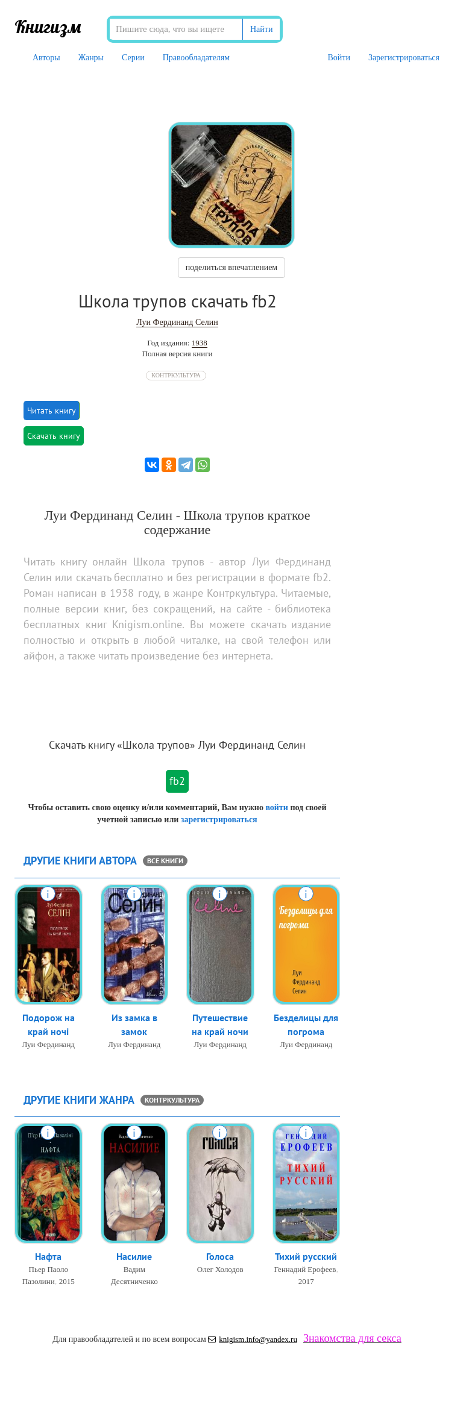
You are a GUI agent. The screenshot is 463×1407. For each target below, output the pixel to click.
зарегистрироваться (219, 819)
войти (276, 807)
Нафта (48, 1256)
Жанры (91, 57)
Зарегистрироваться (403, 57)
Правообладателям (196, 57)
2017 (306, 1281)
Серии (133, 57)
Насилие (134, 1256)
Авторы (46, 57)
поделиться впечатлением (231, 267)
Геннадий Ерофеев (305, 1269)
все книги (165, 860)
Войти (338, 57)
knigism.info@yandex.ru (252, 1339)
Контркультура (175, 375)
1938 (199, 342)
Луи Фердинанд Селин (177, 322)
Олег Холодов (220, 1269)
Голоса (220, 1256)
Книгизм (47, 26)
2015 (67, 1281)
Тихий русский (306, 1256)
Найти (261, 29)
